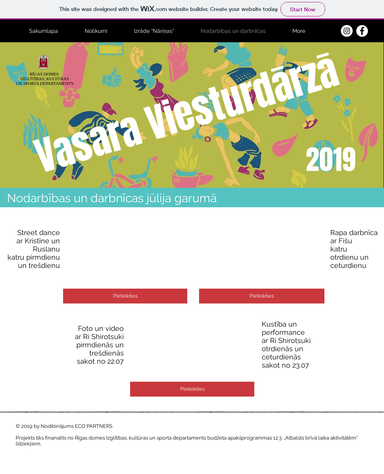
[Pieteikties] (125, 296)
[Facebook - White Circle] (362, 31)
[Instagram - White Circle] (347, 31)
